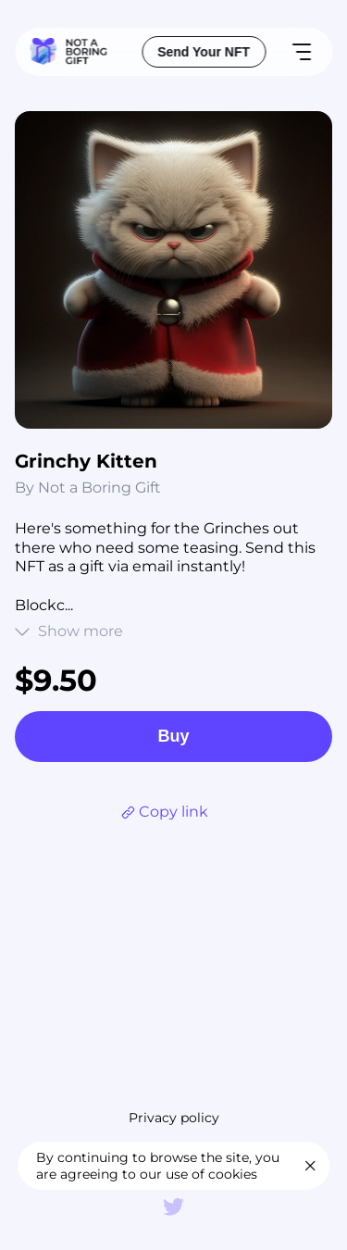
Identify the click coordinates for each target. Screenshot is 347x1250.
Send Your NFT (203, 51)
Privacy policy (174, 1117)
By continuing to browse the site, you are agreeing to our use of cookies (157, 1165)
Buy (173, 736)
